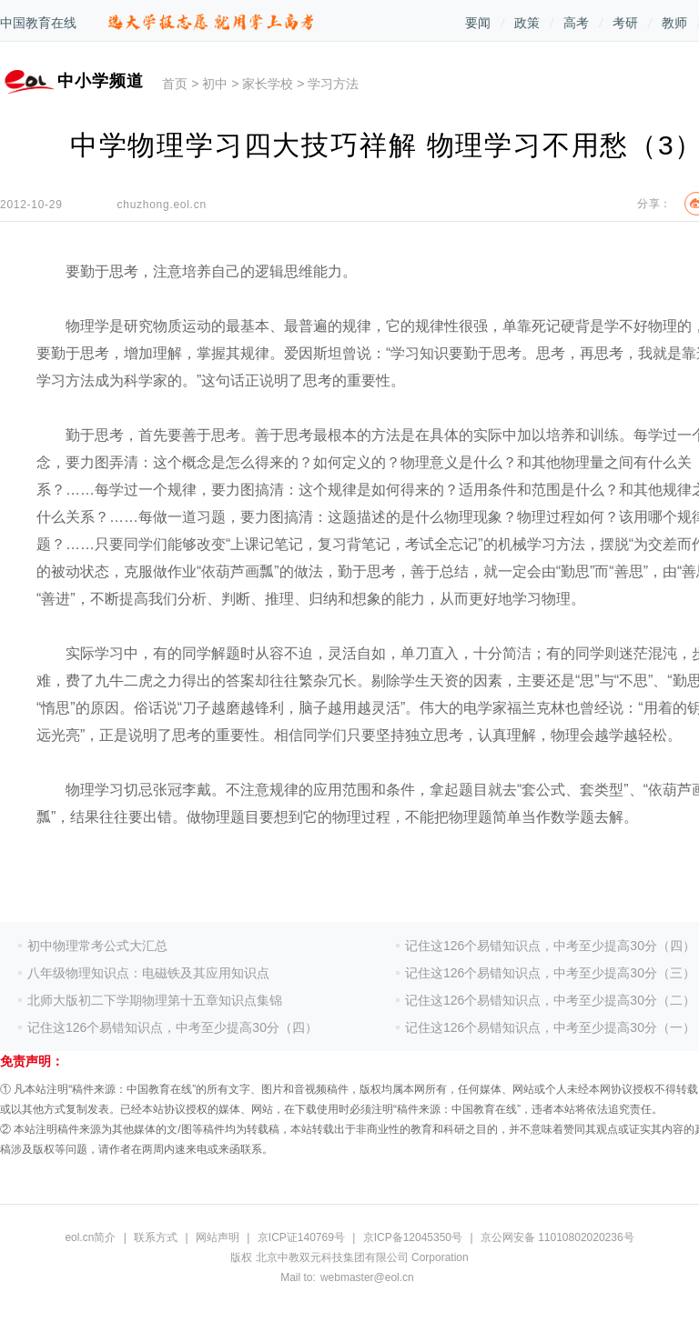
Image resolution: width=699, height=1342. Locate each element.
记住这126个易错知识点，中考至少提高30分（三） (550, 973)
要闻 (478, 22)
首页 (174, 83)
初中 (215, 83)
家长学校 (267, 83)
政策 (527, 22)
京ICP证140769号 (301, 1237)
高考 (576, 22)
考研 (625, 22)
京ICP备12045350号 (412, 1237)
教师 (674, 22)
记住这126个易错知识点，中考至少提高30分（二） (550, 1000)
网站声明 (217, 1237)
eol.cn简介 (90, 1237)
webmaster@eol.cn (367, 1277)
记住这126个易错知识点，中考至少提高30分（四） (172, 1027)
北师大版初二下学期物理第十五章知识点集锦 (154, 1000)
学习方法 (333, 83)
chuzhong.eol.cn (162, 204)
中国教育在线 (38, 22)
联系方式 (155, 1237)
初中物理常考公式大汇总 (97, 945)
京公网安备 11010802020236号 (557, 1237)
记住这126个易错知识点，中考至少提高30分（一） (550, 1027)
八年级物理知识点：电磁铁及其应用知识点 (148, 973)
